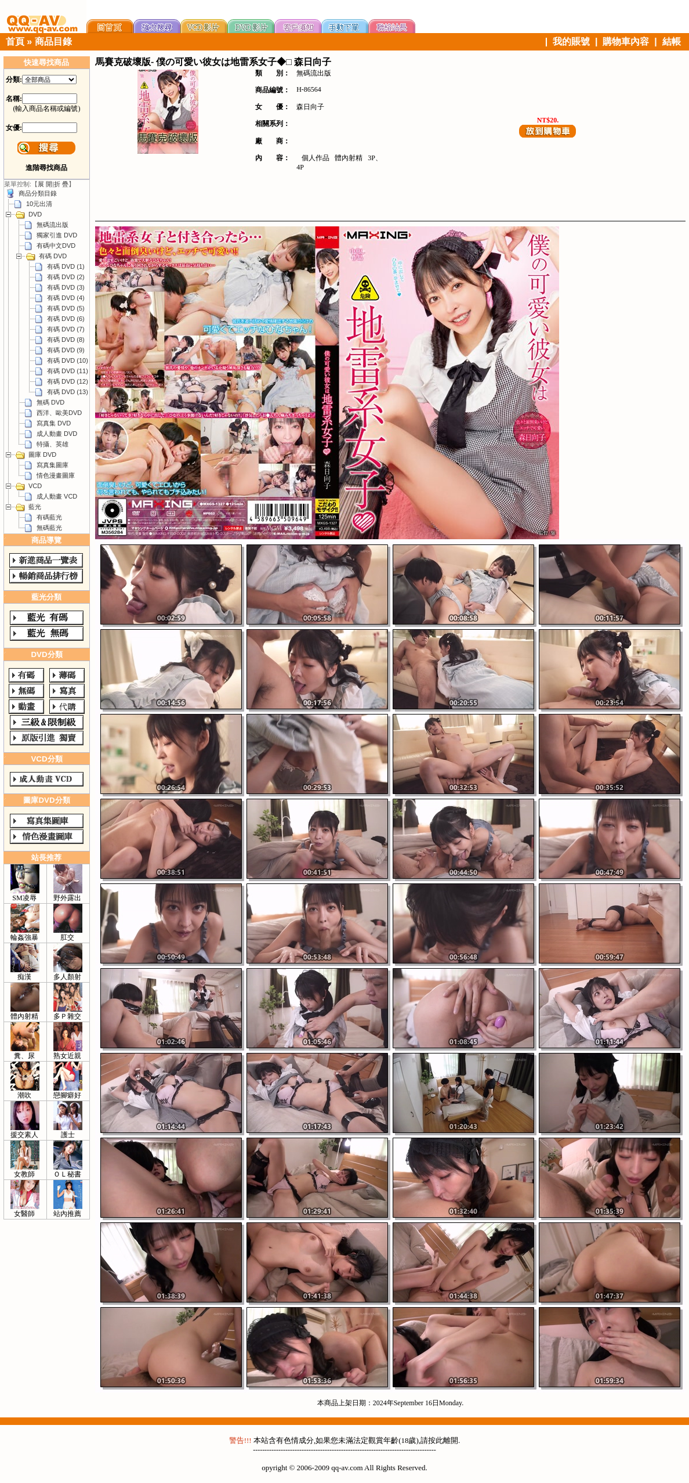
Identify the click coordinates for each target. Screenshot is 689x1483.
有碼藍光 (49, 517)
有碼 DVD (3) (66, 287)
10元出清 (39, 203)
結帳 (671, 41)
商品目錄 (53, 41)
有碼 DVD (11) (67, 370)
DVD (35, 214)
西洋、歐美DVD (59, 412)
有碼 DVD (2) (66, 276)
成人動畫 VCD (57, 496)
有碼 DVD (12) (67, 381)
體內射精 (348, 158)
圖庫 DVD (42, 454)
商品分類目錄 (38, 193)
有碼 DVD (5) (66, 308)
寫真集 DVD (54, 423)
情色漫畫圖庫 (56, 475)
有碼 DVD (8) (66, 339)
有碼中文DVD (56, 245)
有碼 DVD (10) (67, 360)
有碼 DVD (53, 255)
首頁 (15, 41)
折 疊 (61, 184)
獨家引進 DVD (57, 235)
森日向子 (310, 107)
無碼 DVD (50, 402)
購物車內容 (626, 41)
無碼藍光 (49, 527)
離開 (450, 1440)
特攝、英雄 (52, 444)
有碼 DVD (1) (66, 266)
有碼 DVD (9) (66, 350)
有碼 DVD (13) (67, 391)
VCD (35, 485)
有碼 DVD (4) (66, 297)
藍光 (34, 506)
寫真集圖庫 (52, 464)
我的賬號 (571, 41)
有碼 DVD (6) (66, 318)
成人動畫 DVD (57, 433)
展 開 (45, 184)
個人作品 (315, 158)
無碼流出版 (52, 224)
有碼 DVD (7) (66, 329)
